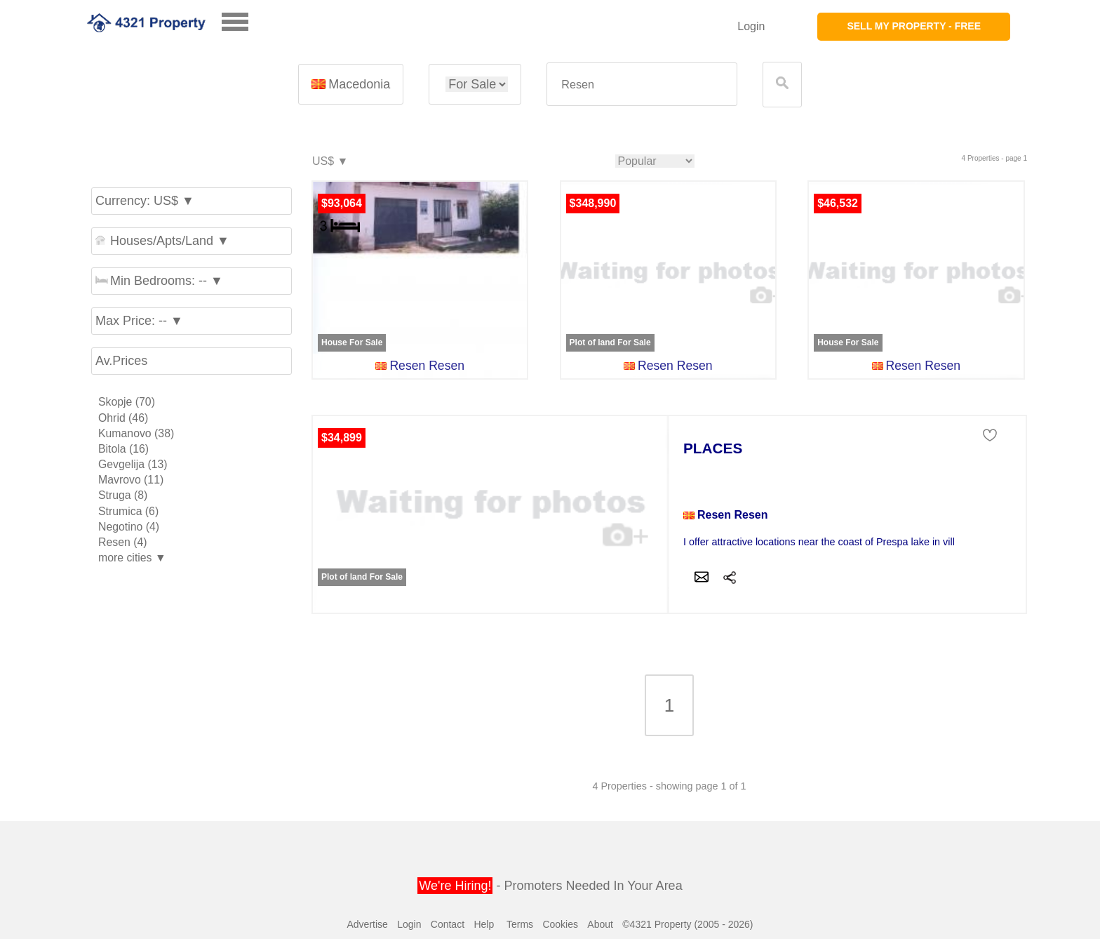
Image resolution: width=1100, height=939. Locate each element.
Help (484, 924)
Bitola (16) (123, 449)
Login (751, 26)
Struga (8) (122, 495)
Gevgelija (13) (133, 464)
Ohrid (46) (123, 418)
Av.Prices (121, 361)
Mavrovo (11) (130, 480)
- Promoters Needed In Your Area (549, 885)
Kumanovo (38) (136, 433)
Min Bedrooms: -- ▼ (159, 281)
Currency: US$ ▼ (144, 201)
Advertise (367, 924)
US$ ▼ (329, 162)
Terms (520, 924)
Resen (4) (122, 542)
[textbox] (642, 84)
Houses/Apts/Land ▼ (162, 241)
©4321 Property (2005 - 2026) (687, 924)
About (600, 924)
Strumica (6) (128, 511)
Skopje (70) (126, 402)
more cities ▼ (132, 558)
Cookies (560, 924)
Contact (447, 924)
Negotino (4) (128, 527)
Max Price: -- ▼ (139, 321)
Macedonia (350, 84)
